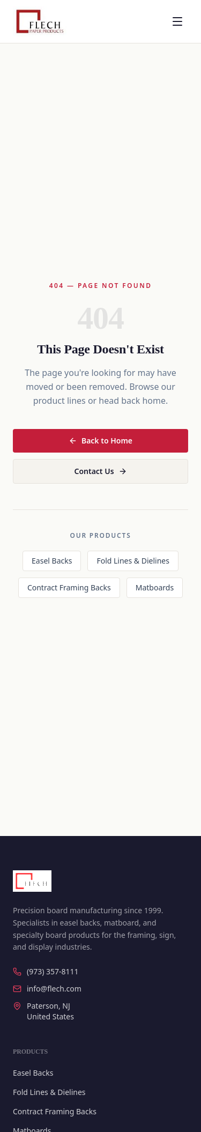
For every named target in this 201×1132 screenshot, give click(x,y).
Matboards (155, 587)
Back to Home (100, 440)
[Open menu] (177, 21)
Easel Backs (52, 561)
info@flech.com (47, 988)
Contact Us (100, 471)
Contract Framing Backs (69, 587)
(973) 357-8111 (46, 971)
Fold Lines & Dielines (132, 561)
